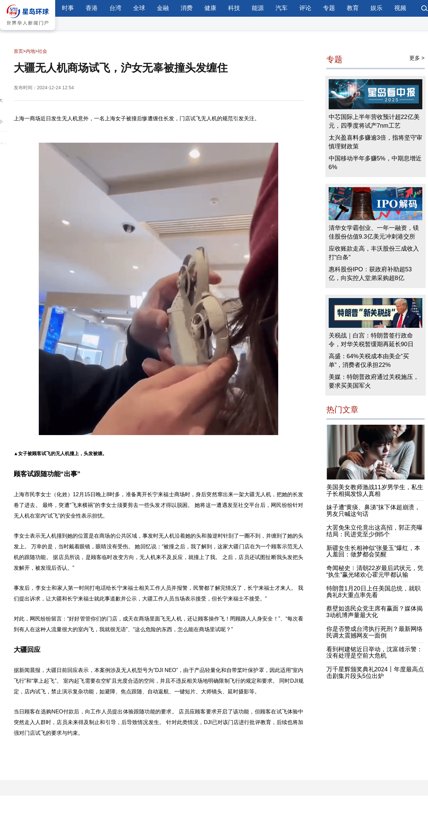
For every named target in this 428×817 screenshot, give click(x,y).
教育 (353, 8)
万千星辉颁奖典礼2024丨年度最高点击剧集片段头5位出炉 (375, 672)
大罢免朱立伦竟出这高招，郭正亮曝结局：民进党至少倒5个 (374, 531)
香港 (92, 8)
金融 (163, 8)
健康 (210, 8)
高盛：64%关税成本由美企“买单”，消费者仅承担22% (369, 360)
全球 (139, 8)
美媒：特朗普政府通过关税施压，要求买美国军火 (374, 381)
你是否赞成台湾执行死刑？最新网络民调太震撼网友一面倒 (374, 632)
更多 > (417, 58)
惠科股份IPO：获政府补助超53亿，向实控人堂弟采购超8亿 (370, 273)
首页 (18, 51)
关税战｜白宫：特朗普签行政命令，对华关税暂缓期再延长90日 (371, 340)
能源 (258, 8)
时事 (68, 8)
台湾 (115, 8)
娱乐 (376, 8)
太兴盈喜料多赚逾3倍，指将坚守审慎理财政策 (375, 142)
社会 (42, 51)
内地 (30, 51)
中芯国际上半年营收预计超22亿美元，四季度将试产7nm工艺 (374, 121)
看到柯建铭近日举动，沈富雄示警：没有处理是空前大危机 (374, 652)
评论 (305, 8)
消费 (187, 8)
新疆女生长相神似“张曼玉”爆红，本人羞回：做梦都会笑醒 (373, 551)
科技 (234, 8)
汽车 (282, 8)
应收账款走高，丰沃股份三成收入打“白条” (374, 253)
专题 (329, 8)
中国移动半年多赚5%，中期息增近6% (375, 162)
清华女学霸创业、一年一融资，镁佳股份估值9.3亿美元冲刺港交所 (374, 232)
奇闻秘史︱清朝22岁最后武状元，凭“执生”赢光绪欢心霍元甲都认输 (374, 571)
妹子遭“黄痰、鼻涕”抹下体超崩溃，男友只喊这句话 (373, 510)
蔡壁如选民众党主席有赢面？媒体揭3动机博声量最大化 (374, 612)
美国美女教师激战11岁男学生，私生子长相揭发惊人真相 (374, 490)
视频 (400, 8)
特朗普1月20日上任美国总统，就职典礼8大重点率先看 (373, 591)
